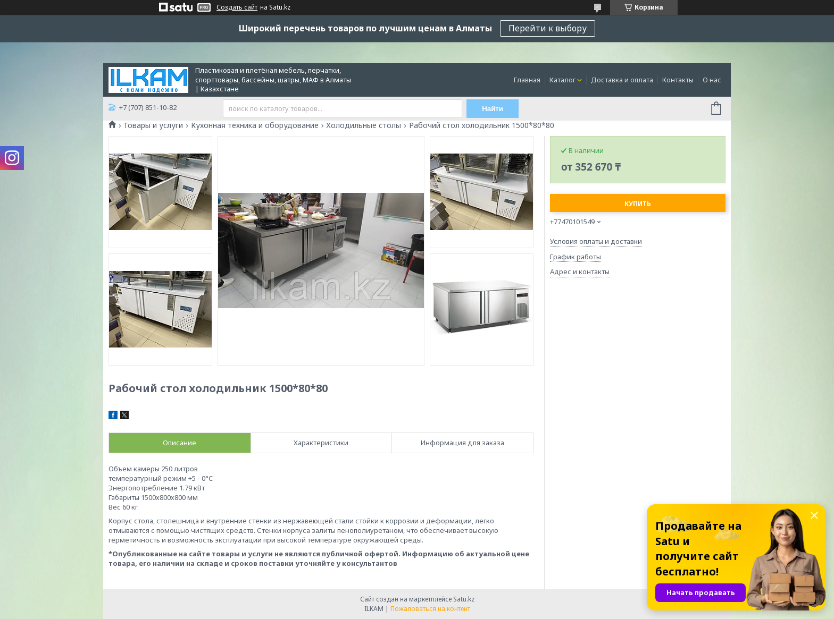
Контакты (678, 79)
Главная (527, 79)
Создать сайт (236, 7)
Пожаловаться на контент (430, 608)
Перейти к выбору (547, 28)
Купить (637, 203)
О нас (712, 79)
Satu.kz (463, 599)
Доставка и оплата (622, 79)
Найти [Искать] (493, 109)
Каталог (562, 79)
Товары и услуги (153, 125)
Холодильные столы (363, 125)
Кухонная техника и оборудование (255, 125)
